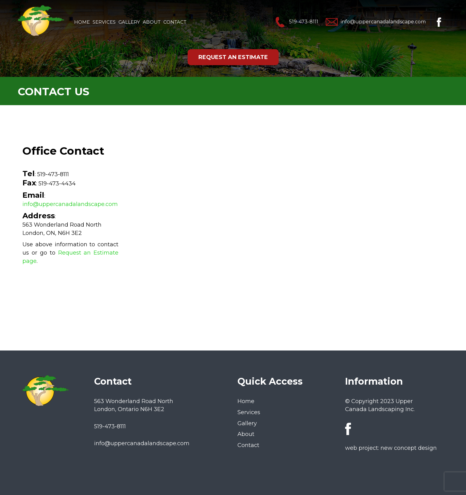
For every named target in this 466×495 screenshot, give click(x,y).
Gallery (129, 22)
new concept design (408, 448)
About (152, 22)
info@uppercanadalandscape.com (376, 22)
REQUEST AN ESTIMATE (233, 57)
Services (104, 22)
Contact (174, 22)
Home (82, 22)
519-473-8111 (296, 22)
